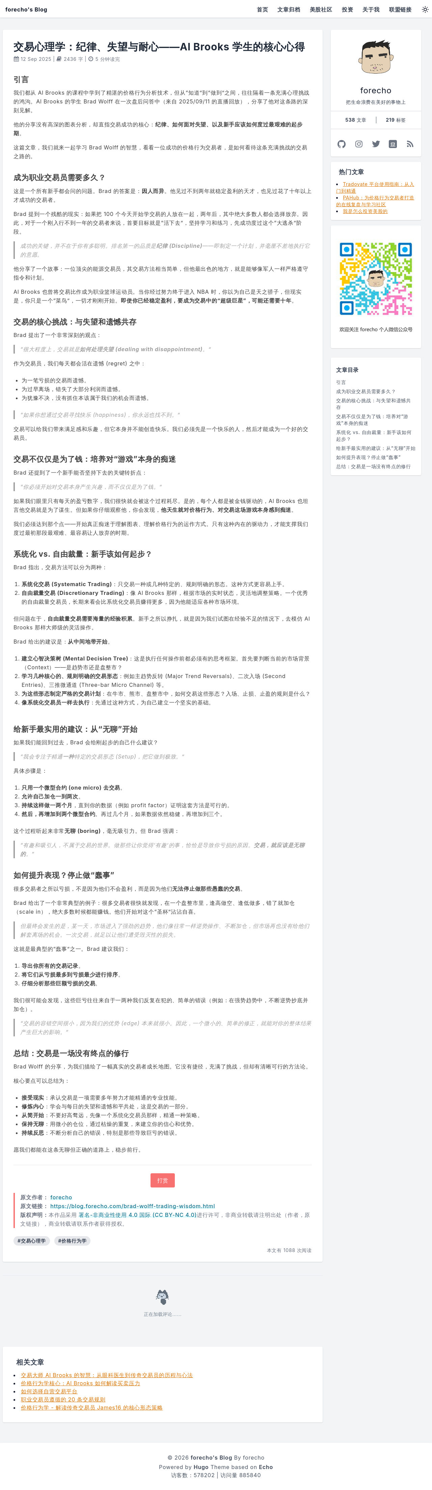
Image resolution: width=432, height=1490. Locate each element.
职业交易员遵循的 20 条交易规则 (63, 1399)
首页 (262, 9)
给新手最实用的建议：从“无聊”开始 (376, 448)
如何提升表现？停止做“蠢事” (368, 457)
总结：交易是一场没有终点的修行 (373, 466)
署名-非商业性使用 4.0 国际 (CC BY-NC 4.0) (138, 1214)
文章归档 (288, 9)
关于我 (370, 9)
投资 (347, 9)
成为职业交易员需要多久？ (366, 391)
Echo (266, 1467)
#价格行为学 (72, 1241)
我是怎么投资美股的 (365, 211)
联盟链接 (400, 9)
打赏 (162, 1180)
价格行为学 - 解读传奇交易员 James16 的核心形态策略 (92, 1407)
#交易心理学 (32, 1241)
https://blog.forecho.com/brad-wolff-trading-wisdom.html (132, 1206)
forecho (61, 1197)
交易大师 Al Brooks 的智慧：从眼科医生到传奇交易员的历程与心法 (107, 1375)
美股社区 (321, 9)
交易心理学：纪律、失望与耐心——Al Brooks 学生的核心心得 (159, 47)
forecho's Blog (26, 9)
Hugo (201, 1467)
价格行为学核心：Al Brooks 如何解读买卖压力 (80, 1383)
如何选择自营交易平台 (49, 1391)
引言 (341, 382)
